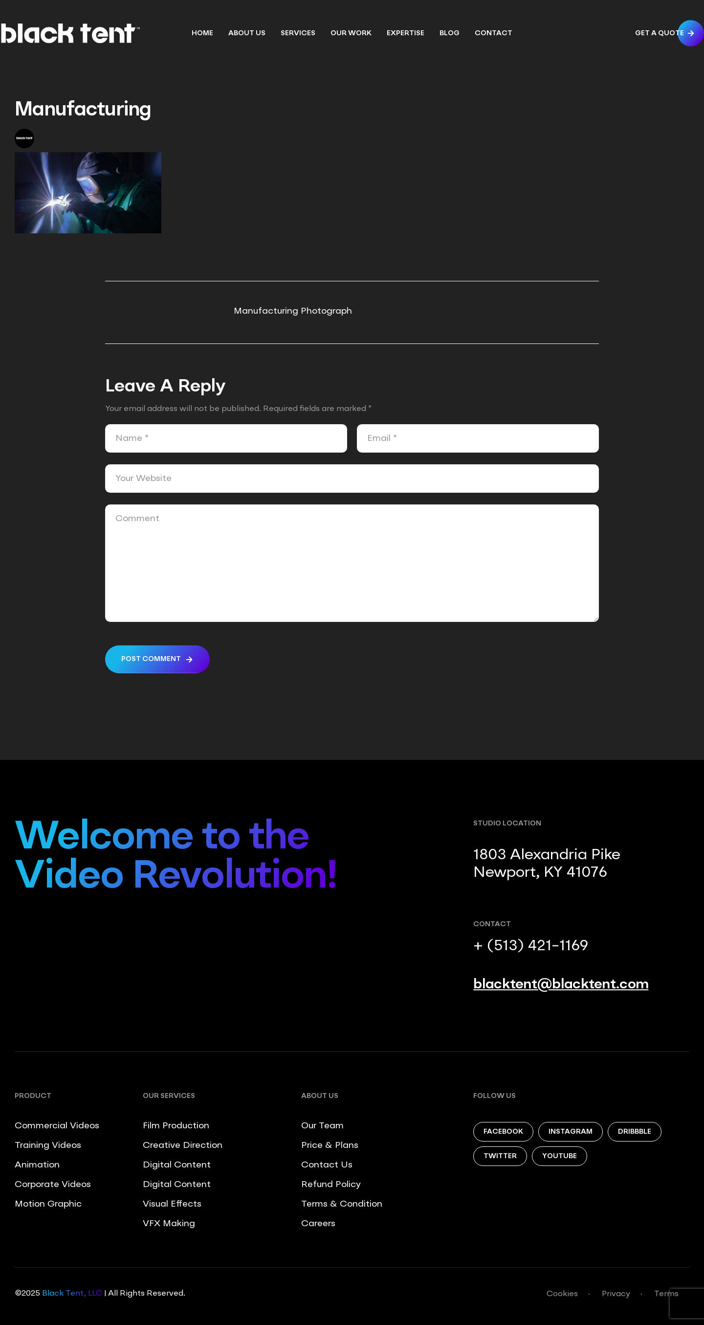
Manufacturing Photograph (293, 311)
